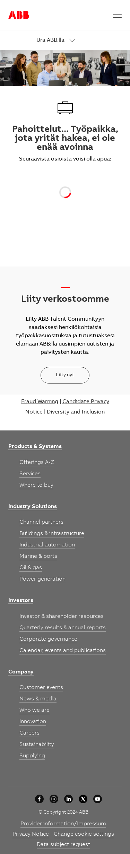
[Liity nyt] (65, 375)
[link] (79, 41)
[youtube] (97, 799)
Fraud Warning (39, 402)
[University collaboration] (39, 799)
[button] (117, 15)
